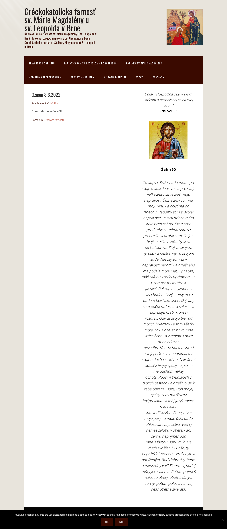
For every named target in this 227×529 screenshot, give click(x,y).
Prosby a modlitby (82, 77)
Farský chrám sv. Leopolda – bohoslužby (90, 63)
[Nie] (222, 520)
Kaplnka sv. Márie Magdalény (144, 63)
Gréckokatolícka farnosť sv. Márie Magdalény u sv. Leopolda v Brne (60, 19)
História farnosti (115, 77)
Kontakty (158, 77)
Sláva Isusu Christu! (42, 63)
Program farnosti (54, 120)
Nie (121, 522)
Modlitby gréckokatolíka (45, 77)
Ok (107, 522)
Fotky (139, 77)
